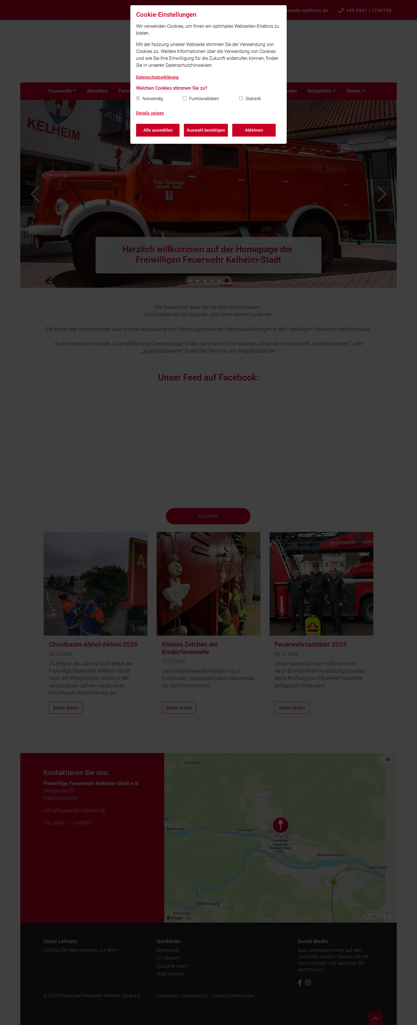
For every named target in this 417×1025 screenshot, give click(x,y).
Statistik (253, 98)
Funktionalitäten (204, 98)
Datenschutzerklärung (157, 77)
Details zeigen (150, 113)
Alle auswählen (158, 130)
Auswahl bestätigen (206, 130)
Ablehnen (254, 130)
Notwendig (152, 98)
